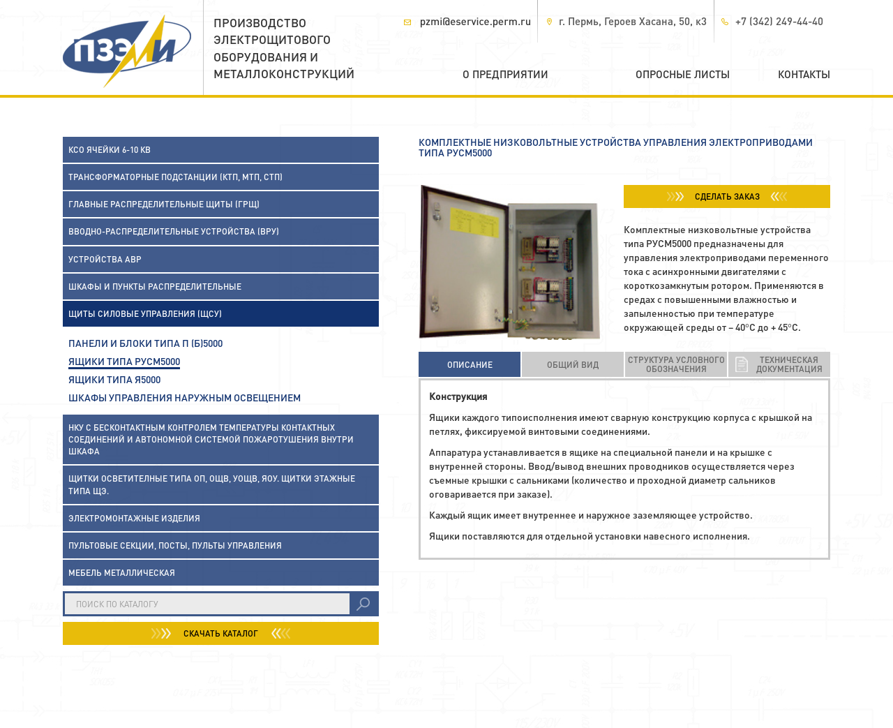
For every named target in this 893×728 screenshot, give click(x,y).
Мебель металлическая (121, 572)
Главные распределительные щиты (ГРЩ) (164, 204)
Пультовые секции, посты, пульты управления (175, 545)
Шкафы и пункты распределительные (154, 286)
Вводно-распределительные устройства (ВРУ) (173, 231)
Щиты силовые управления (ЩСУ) (145, 314)
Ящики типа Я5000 (114, 379)
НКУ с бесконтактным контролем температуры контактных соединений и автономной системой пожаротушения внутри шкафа (211, 439)
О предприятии (505, 74)
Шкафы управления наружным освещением (184, 397)
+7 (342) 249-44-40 (779, 21)
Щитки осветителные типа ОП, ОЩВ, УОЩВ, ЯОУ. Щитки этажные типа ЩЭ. (211, 484)
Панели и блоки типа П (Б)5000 (145, 342)
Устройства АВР (105, 259)
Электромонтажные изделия (134, 518)
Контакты (804, 74)
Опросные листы (683, 74)
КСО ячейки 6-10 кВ (109, 149)
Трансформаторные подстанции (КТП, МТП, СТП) (175, 177)
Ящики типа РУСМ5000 (124, 361)
